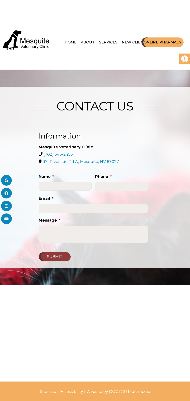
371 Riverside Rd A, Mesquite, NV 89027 (81, 161)
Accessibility (71, 391)
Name (46, 176)
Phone (103, 176)
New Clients (135, 42)
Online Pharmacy (162, 42)
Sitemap (48, 391)
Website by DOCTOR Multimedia (118, 391)
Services (108, 42)
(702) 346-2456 (58, 154)
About (88, 42)
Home (70, 42)
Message (49, 220)
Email (46, 198)
